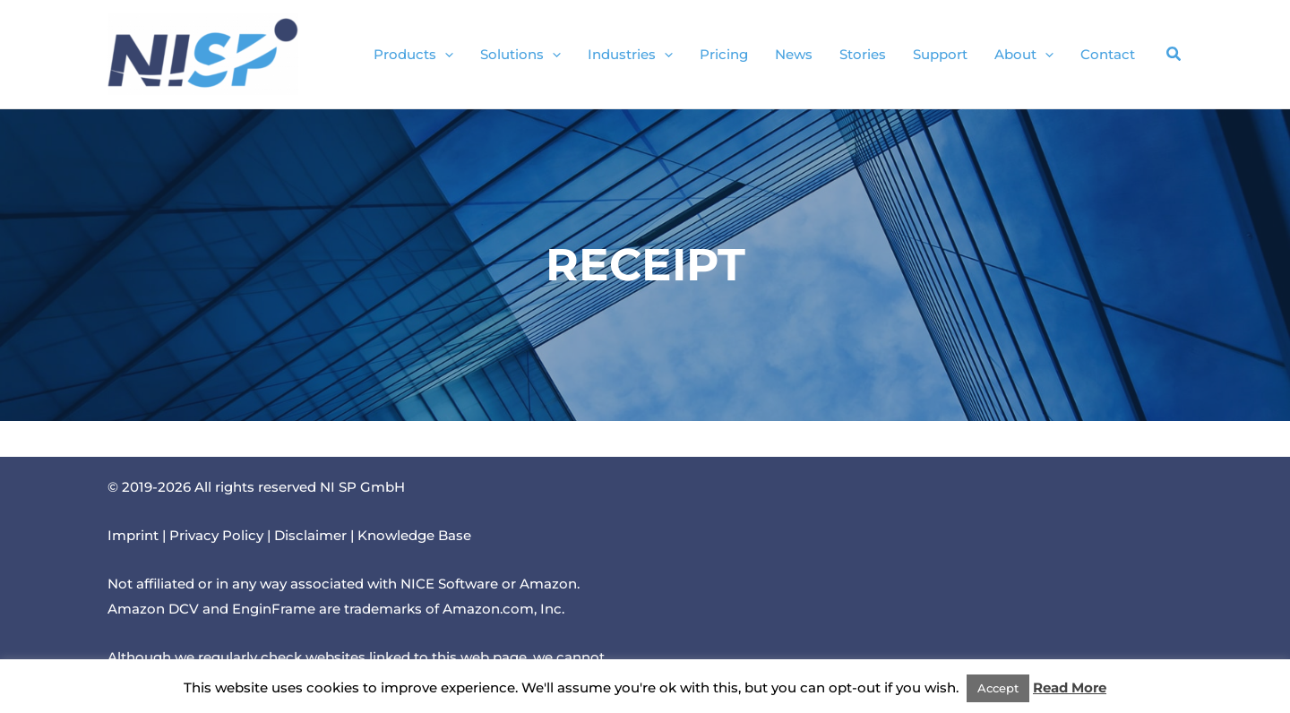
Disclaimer (310, 535)
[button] (444, 54)
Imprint (133, 535)
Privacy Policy (216, 535)
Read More (1069, 687)
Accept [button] (998, 688)
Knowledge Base (414, 535)
